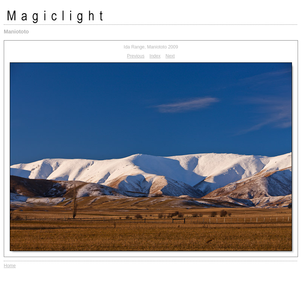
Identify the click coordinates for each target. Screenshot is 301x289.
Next (170, 56)
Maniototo (16, 32)
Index (154, 56)
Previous (135, 56)
